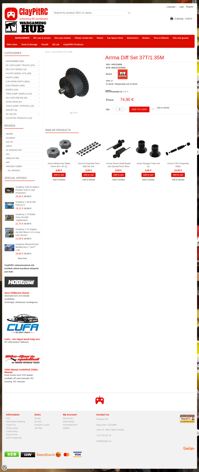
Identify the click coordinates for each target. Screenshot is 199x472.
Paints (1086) (12, 77)
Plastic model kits (84, 38)
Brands (38, 418)
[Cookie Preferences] (4, 467)
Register (189, 7)
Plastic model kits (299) (18, 73)
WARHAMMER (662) (15, 61)
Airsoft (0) (11, 110)
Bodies (145, 38)
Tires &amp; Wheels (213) (19, 94)
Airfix (9, 146)
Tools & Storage (29, 44)
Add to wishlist (163, 108)
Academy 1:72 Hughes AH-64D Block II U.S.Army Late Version (28, 232)
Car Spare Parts (115, 38)
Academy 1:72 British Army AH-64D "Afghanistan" (26, 217)
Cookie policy (12, 431)
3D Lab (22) (11, 114)
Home (47, 52)
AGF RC (9, 142)
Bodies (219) (12, 90)
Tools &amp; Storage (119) (20, 106)
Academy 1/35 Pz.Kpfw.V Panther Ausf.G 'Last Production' (27, 190)
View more (22, 258)
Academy (10, 138)
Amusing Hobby (14, 166)
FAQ (8, 418)
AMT (8, 162)
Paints (100, 38)
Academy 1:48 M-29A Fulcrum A (26, 203)
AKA (8, 154)
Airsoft (44, 44)
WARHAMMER (22, 38)
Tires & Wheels (161, 38)
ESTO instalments (14, 438)
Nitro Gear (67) (14, 102)
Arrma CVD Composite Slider (178, 165)
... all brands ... (14, 170)
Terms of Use (12, 434)
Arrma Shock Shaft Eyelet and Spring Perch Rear (118, 165)
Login (181, 7)
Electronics (132, 38)
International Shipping (15, 421)
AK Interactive (14, 150)
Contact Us (11, 425)
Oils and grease (181, 38)
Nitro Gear (12, 44)
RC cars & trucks (42, 38)
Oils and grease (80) (16, 98)
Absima (9, 134)
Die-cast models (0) (16, 69)
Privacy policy (12, 428)
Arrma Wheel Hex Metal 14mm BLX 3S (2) (59, 165)
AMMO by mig (12, 158)
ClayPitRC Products (73, 44)
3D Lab (55, 44)
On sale (38, 421)
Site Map (38, 428)
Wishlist (66, 428)
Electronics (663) (15, 86)
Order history (68, 421)
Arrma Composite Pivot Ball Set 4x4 (89, 165)
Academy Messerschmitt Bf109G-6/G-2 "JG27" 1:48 (27, 247)
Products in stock (42, 425)
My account (68, 418)
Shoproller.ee (189, 448)
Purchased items (70, 425)
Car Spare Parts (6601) (18, 81)
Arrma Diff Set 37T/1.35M (62, 52)
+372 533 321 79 (103, 435)
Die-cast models (63, 38)
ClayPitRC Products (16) (19, 118)
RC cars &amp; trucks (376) (20, 65)
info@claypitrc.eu (103, 441)
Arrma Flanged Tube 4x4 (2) (148, 165)
